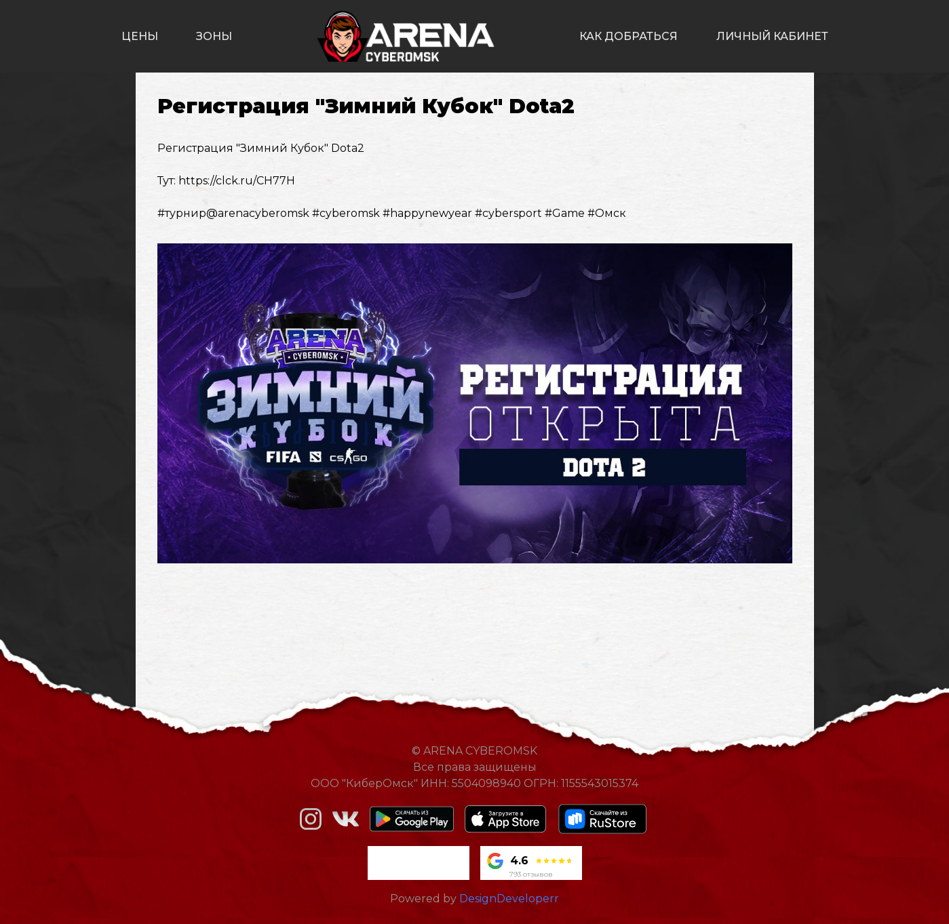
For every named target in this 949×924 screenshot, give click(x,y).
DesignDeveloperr (509, 898)
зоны (214, 36)
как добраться (628, 36)
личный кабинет (772, 36)
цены (139, 36)
